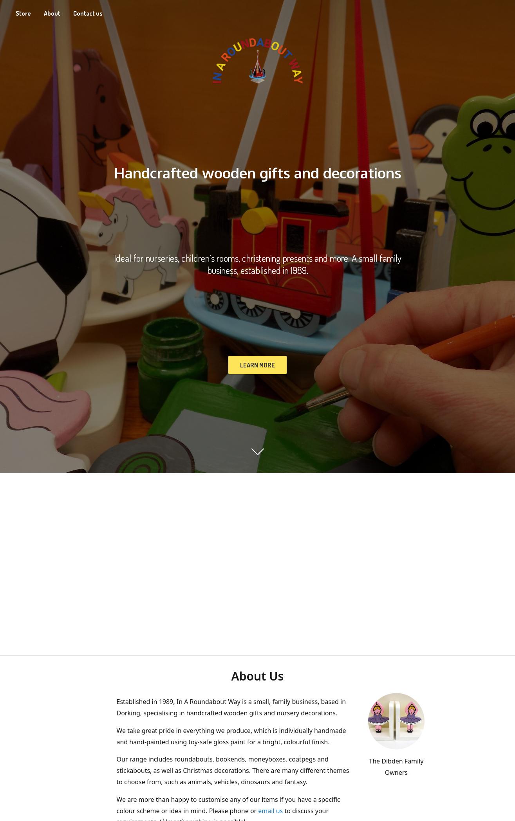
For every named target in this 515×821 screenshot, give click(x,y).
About (52, 13)
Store (23, 13)
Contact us (88, 13)
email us (270, 811)
